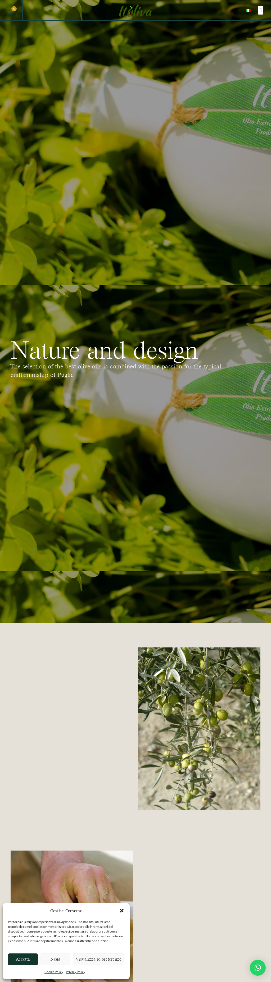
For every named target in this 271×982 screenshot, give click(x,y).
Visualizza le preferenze (98, 959)
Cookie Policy (53, 972)
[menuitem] (248, 10)
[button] (121, 910)
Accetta (23, 959)
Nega (55, 959)
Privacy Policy (75, 972)
